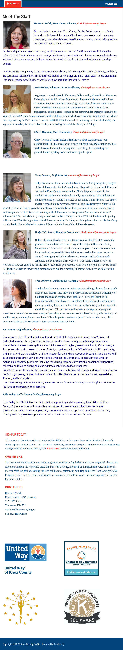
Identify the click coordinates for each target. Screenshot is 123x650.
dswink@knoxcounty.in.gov (91, 23)
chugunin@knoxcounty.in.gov (89, 132)
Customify (59, 644)
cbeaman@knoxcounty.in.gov (83, 175)
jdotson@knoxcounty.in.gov (47, 329)
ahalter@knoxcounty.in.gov (95, 87)
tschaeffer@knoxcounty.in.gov (95, 280)
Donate (13, 3)
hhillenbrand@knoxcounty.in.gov (98, 232)
